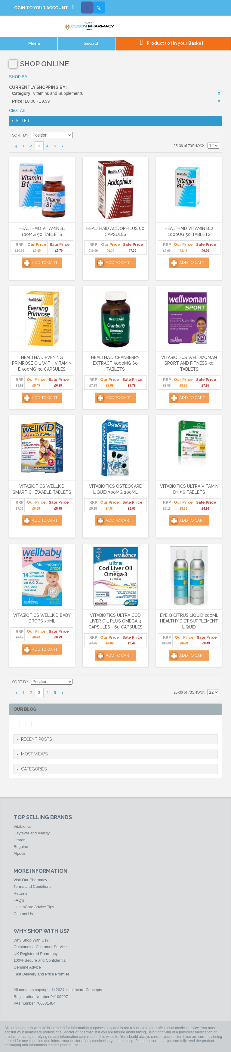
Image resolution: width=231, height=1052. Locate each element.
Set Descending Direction (77, 135)
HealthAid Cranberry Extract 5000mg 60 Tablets (115, 363)
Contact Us (23, 914)
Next (62, 146)
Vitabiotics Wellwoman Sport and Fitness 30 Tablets (189, 363)
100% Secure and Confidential (40, 960)
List (214, 135)
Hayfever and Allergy (32, 833)
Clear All (17, 110)
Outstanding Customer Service (40, 947)
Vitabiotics (22, 826)
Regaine (21, 846)
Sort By (20, 135)
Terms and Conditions (32, 886)
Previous (16, 146)
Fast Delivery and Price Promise (41, 974)
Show (198, 145)
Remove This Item (219, 93)
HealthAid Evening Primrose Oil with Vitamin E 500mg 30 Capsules (42, 363)
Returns (20, 893)
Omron (20, 840)
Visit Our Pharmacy (30, 880)
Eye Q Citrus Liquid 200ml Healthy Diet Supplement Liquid (189, 621)
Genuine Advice (27, 967)
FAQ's (19, 900)
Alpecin (20, 853)
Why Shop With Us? (31, 940)
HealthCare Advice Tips (34, 907)
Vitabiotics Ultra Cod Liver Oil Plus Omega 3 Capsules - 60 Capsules (115, 621)
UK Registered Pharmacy (36, 953)
